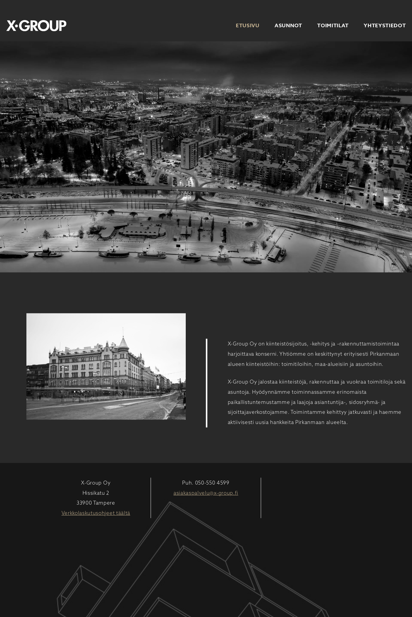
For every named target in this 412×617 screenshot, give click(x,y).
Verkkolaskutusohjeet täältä (96, 513)
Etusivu (248, 25)
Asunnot (288, 25)
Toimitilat (333, 25)
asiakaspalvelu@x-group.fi (205, 493)
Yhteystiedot (385, 25)
